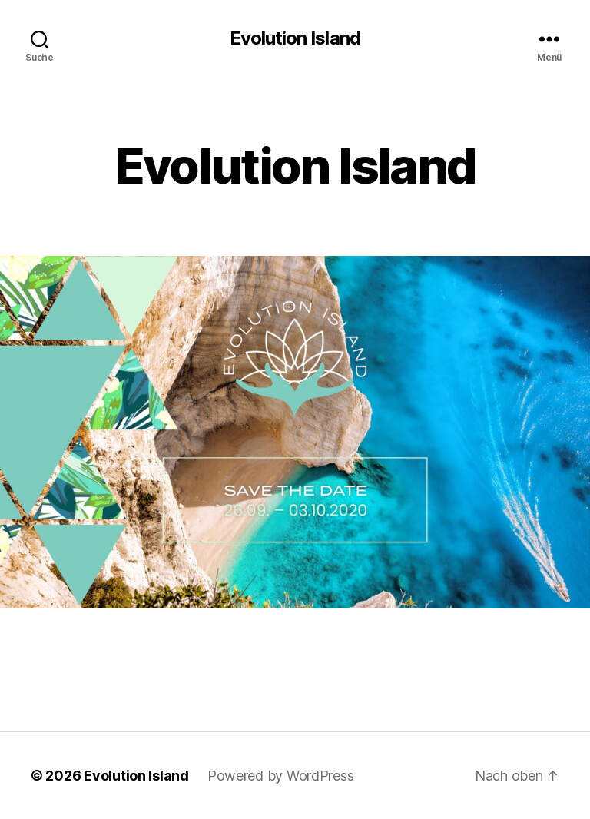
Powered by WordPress (280, 776)
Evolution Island (295, 38)
